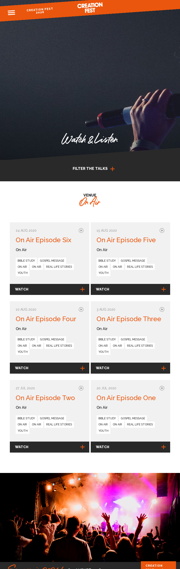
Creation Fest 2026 (39, 10)
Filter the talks (90, 168)
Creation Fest (90, 7)
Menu (11, 12)
